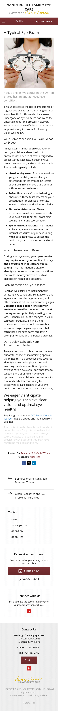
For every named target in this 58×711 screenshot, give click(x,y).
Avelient (43, 695)
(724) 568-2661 (33, 647)
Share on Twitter (29, 463)
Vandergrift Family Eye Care (36, 688)
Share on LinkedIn (34, 463)
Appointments (43, 21)
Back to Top (29, 702)
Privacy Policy (17, 695)
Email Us (29, 660)
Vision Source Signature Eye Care (29, 679)
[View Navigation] (4, 21)
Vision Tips (35, 456)
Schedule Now (28, 571)
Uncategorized (19, 525)
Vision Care (17, 531)
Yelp (29, 611)
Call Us (19, 21)
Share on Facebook (24, 463)
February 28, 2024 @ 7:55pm (35, 453)
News (14, 519)
